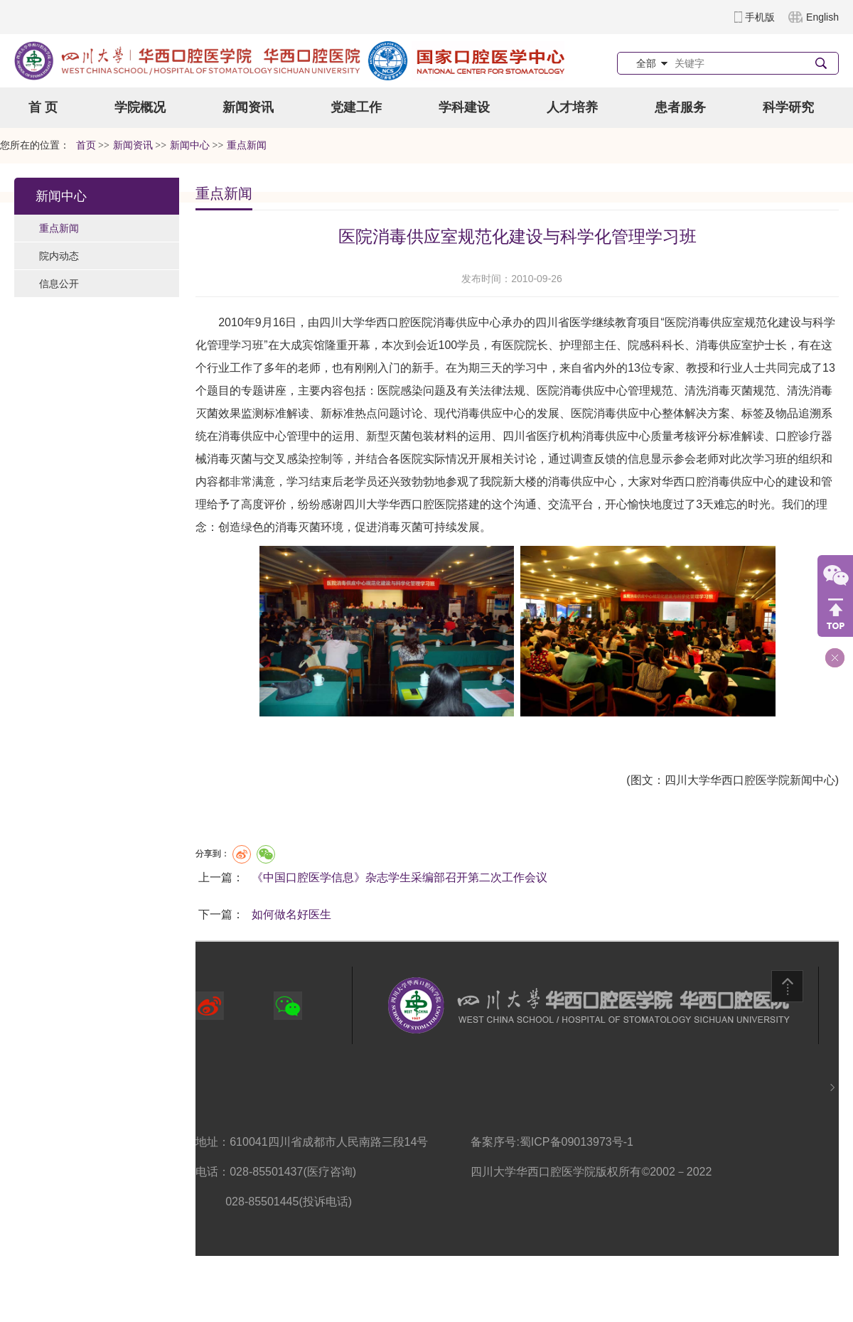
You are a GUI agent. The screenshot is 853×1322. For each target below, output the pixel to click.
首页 (86, 145)
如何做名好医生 (291, 914)
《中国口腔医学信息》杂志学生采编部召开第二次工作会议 (399, 877)
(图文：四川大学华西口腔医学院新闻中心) (732, 780)
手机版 (760, 17)
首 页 (43, 107)
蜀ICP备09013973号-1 (576, 1142)
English (822, 17)
